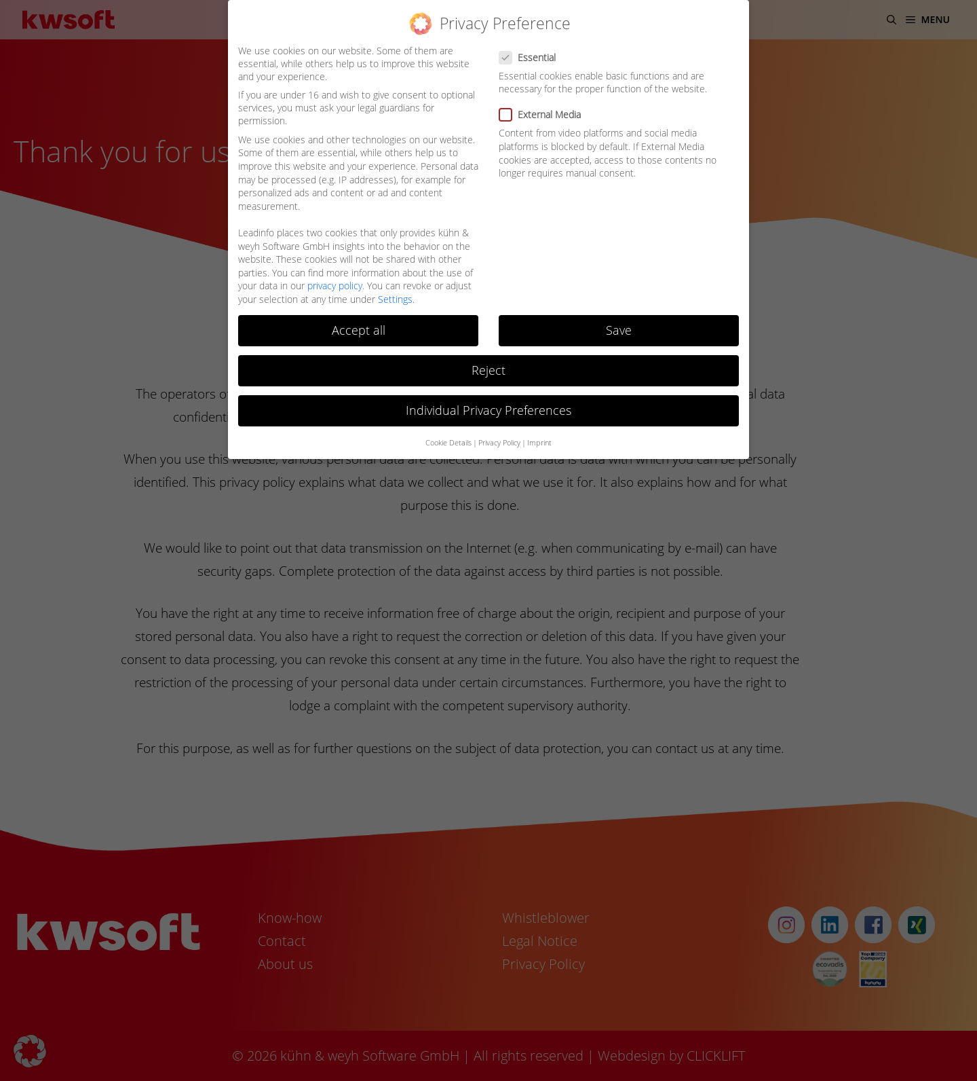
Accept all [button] (358, 330)
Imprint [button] (539, 442)
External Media (544, 114)
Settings (395, 299)
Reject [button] (488, 370)
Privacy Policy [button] (499, 442)
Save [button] (619, 330)
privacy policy (334, 285)
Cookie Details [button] (448, 442)
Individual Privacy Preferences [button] (488, 410)
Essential (531, 57)
